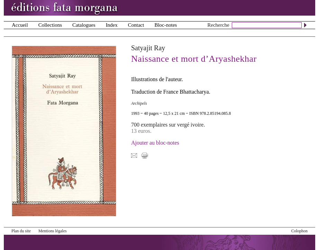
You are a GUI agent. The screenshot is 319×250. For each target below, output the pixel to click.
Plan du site (21, 231)
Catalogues (83, 25)
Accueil (20, 25)
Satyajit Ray (148, 48)
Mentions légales (52, 231)
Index (112, 25)
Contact (136, 25)
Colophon (299, 231)
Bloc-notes (165, 25)
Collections (50, 25)
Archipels (139, 103)
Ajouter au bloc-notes (155, 143)
